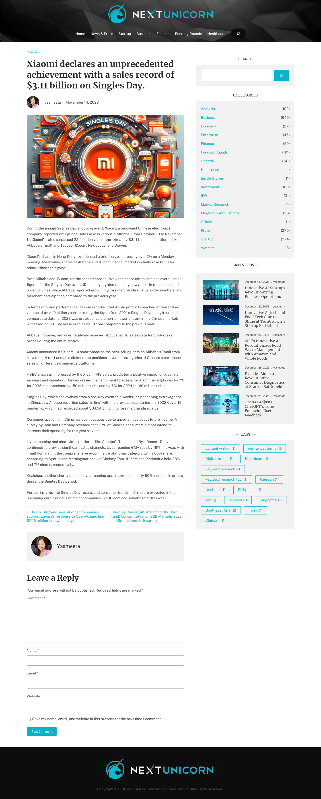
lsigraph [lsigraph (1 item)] (227, 498)
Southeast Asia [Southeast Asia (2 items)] (233, 529)
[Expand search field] (238, 34)
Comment (36, 592)
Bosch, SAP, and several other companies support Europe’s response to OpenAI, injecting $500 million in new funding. (65, 510)
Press (218, 230)
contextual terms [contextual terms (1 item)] (234, 457)
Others (219, 222)
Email (32, 668)
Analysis (221, 109)
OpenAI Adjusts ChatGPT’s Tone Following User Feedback (264, 408)
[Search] (281, 75)
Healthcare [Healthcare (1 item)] (269, 467)
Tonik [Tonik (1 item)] (268, 529)
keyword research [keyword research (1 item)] (235, 477)
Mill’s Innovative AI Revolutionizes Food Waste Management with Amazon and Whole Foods (264, 350)
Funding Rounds (227, 152)
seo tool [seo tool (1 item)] (227, 519)
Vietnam (220, 248)
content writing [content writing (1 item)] (233, 447)
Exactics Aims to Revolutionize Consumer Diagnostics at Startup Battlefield (264, 381)
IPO (217, 196)
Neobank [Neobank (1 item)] (259, 498)
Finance (220, 143)
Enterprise (222, 135)
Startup (220, 239)
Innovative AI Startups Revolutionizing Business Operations (262, 292)
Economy (221, 126)
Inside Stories (225, 178)
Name (33, 645)
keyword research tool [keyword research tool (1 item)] (239, 488)
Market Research (228, 204)
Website (33, 690)
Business (33, 52)
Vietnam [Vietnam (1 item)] (227, 540)
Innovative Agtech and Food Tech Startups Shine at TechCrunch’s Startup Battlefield (262, 319)
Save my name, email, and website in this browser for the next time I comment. (97, 713)
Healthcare (223, 170)
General (220, 161)
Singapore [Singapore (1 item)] (260, 519)
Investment (223, 187)
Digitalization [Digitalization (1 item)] (231, 467)
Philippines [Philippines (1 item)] (229, 509)
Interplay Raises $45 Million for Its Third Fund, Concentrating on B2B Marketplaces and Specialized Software (156, 510)
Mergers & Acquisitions (233, 213)
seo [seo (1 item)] (259, 509)
